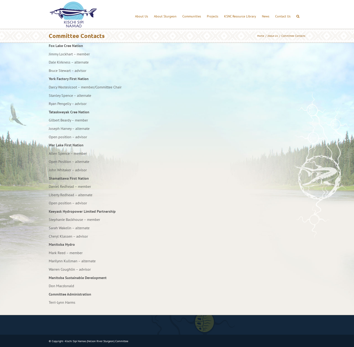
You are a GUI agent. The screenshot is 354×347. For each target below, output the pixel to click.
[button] (297, 14)
